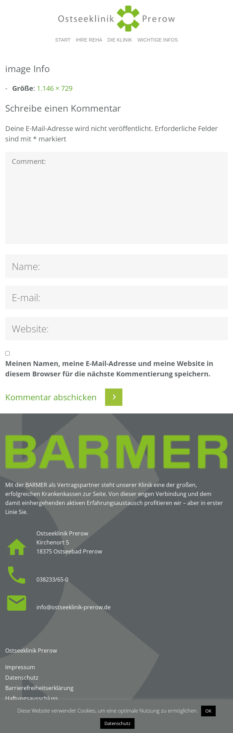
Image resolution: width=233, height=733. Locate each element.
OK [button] (208, 711)
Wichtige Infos (157, 40)
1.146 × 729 (54, 88)
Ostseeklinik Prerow (31, 650)
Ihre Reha (89, 40)
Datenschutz (117, 723)
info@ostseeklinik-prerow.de (73, 607)
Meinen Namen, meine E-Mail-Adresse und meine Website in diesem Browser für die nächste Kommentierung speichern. (109, 368)
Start (63, 40)
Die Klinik (119, 40)
